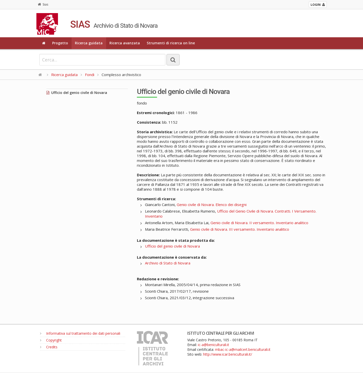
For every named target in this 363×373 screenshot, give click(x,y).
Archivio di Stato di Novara (167, 262)
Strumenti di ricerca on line (171, 43)
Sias (43, 4)
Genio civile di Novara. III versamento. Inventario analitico (239, 229)
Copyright (51, 340)
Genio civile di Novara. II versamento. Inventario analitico (259, 222)
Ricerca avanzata (124, 43)
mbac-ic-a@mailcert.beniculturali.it (242, 349)
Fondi (89, 74)
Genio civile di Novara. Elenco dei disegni (212, 204)
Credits (48, 347)
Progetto (60, 43)
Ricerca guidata (89, 43)
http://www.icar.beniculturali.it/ (227, 354)
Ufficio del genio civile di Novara (76, 92)
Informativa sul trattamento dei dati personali (80, 333)
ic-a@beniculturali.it (213, 344)
